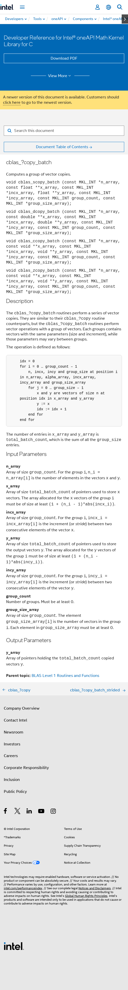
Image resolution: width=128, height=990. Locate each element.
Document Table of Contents (62, 146)
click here (11, 102)
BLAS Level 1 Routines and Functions (65, 675)
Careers (11, 755)
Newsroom (13, 732)
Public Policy (15, 791)
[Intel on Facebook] (6, 811)
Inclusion (12, 779)
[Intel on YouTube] (42, 811)
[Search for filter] (64, 131)
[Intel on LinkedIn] (29, 811)
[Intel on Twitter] (18, 811)
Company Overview (21, 708)
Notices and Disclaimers (94, 888)
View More (60, 75)
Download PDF (64, 58)
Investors (12, 744)
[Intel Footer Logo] (14, 945)
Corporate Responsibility (26, 767)
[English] (108, 7)
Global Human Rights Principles (86, 896)
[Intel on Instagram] (53, 811)
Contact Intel (15, 720)
